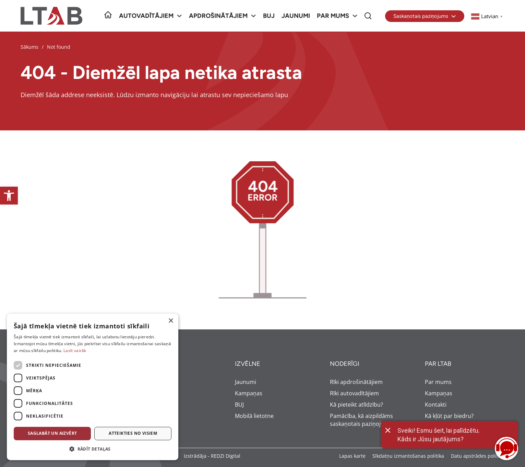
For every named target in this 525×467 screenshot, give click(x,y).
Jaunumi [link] (296, 16)
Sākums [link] (29, 47)
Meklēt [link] (368, 11)
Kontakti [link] (435, 404)
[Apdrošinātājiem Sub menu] (253, 16)
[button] (92, 449)
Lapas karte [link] (352, 456)
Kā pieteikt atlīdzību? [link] (356, 404)
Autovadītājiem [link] (146, 16)
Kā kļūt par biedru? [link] (449, 416)
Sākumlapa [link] (108, 11)
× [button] (170, 321)
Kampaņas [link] (248, 393)
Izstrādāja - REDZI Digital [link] (212, 456)
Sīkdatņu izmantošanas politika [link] (408, 456)
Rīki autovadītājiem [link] (354, 393)
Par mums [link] (333, 16)
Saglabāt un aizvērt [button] (52, 433)
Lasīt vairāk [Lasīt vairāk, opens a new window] (74, 350)
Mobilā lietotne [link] (254, 416)
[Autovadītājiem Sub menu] (179, 16)
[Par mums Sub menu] (355, 16)
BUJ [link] (269, 16)
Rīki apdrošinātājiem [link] (356, 382)
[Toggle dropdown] (453, 16)
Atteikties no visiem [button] (133, 433)
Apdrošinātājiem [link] (218, 16)
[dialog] (92, 387)
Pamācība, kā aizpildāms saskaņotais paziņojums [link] (361, 420)
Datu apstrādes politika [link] (477, 456)
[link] (9, 196)
